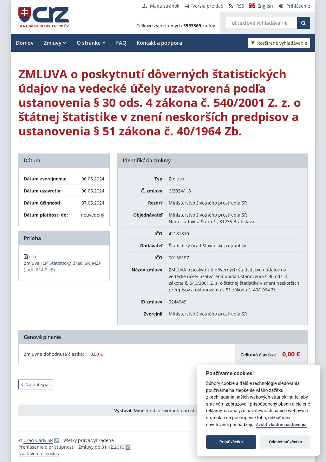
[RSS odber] (236, 6)
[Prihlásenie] (294, 6)
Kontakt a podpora (159, 42)
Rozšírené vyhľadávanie (279, 43)
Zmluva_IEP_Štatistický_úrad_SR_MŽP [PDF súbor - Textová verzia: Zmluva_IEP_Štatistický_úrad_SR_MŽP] (62, 263)
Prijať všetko (231, 441)
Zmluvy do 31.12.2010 (101, 447)
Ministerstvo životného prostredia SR (208, 314)
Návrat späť (35, 384)
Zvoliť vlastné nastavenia (281, 424)
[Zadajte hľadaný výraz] (261, 23)
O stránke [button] (89, 42)
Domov (25, 42)
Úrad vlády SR (38, 440)
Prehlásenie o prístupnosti (46, 447)
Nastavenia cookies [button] (38, 454)
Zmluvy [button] (53, 42)
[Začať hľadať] (303, 23)
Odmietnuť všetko (285, 441)
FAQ (121, 42)
